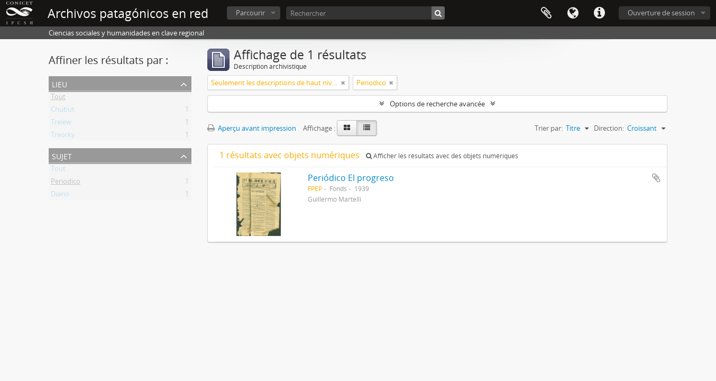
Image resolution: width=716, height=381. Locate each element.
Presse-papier (546, 13)
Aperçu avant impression (251, 128)
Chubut (63, 111)
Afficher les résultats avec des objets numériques (442, 155)
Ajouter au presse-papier (656, 178)
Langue (572, 13)
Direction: (609, 128)
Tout (58, 98)
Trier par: (549, 128)
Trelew (61, 124)
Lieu (59, 83)
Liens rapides (599, 13)
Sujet (62, 155)
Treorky (63, 136)
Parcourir (250, 12)
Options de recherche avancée (437, 103)
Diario (60, 196)
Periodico (65, 183)
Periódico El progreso (351, 178)
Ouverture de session (661, 12)
